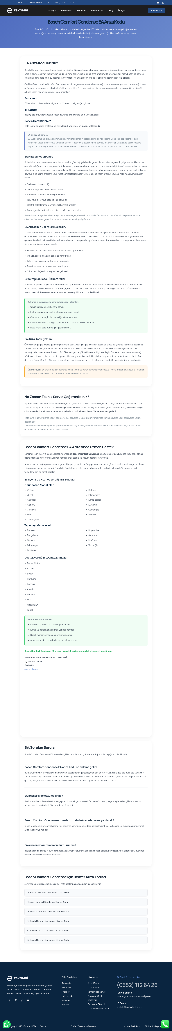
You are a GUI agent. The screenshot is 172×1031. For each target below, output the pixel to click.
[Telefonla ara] (165, 1024)
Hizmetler (81, 10)
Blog (111, 10)
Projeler (65, 991)
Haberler (66, 1000)
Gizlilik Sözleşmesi (154, 1026)
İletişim (121, 10)
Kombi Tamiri (94, 987)
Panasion (92, 1026)
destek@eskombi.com (39, 2)
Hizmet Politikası (131, 1026)
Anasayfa (51, 10)
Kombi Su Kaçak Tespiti (99, 1008)
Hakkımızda (66, 10)
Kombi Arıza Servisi (97, 991)
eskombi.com (30, 669)
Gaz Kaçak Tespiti (96, 1004)
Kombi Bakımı (94, 983)
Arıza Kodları (97, 10)
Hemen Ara (156, 10)
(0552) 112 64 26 (15, 2)
